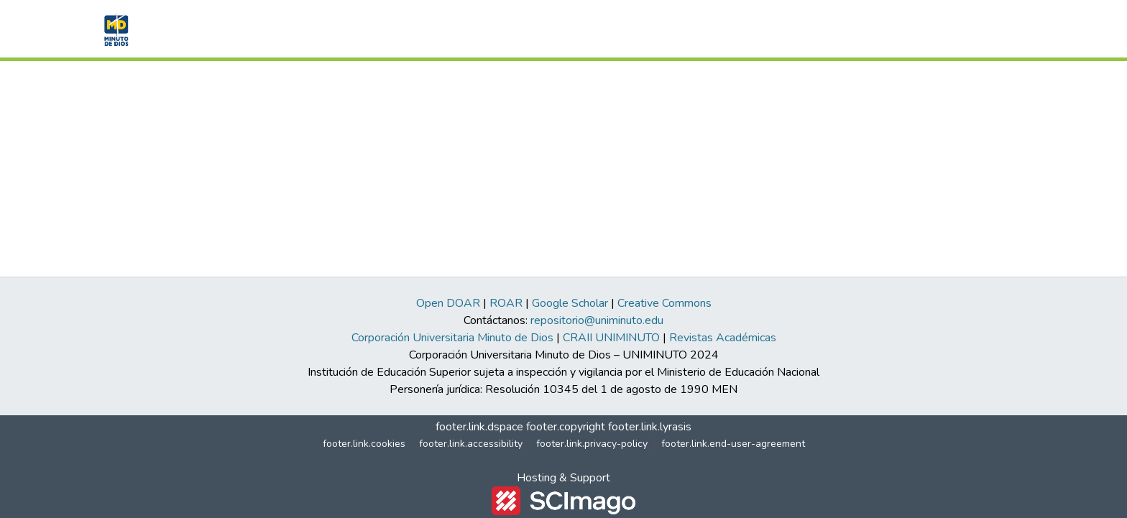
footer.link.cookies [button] (364, 443)
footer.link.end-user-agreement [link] (733, 443)
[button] (115, 28)
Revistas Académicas (722, 338)
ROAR (506, 303)
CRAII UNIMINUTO (611, 338)
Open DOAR (448, 303)
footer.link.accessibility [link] (471, 443)
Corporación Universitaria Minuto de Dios (452, 338)
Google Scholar (570, 303)
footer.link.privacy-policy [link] (592, 443)
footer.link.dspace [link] (479, 427)
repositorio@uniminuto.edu (596, 320)
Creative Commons (664, 303)
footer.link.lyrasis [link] (649, 427)
